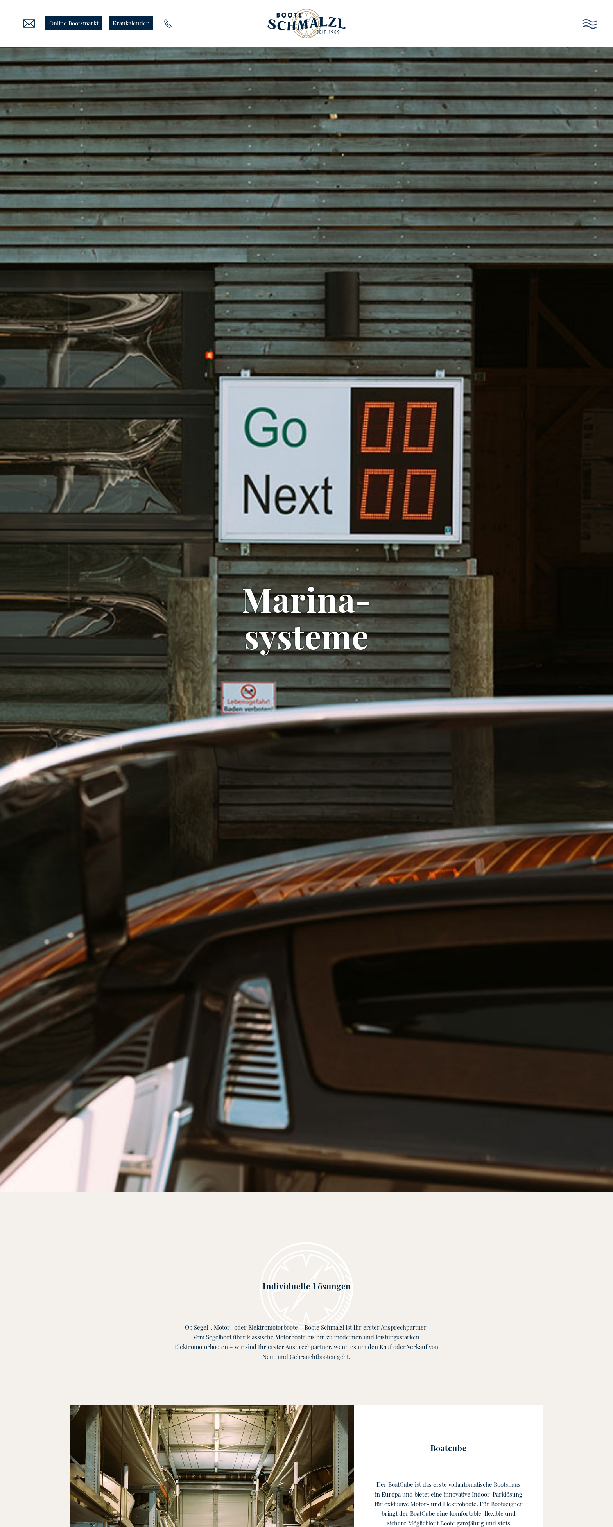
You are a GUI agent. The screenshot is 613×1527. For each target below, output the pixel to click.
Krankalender (131, 23)
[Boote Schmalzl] (306, 23)
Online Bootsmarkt (74, 23)
